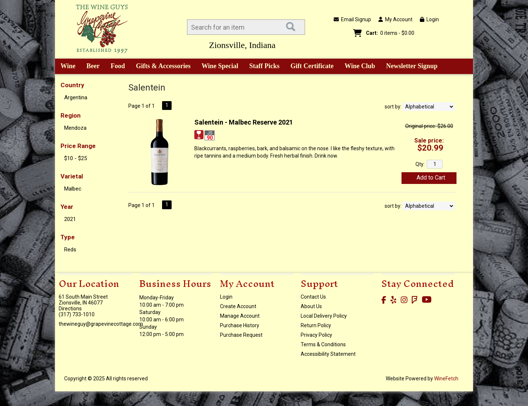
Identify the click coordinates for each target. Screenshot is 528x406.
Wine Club (357, 66)
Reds (70, 249)
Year (66, 206)
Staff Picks (264, 66)
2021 (70, 219)
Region (70, 115)
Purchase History (239, 325)
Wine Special (220, 66)
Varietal (71, 176)
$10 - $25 (75, 158)
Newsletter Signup (411, 66)
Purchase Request (241, 335)
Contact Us (313, 297)
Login (429, 19)
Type (67, 237)
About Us (311, 306)
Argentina (75, 97)
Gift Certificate (311, 66)
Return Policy (316, 325)
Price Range (78, 146)
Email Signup (352, 19)
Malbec (72, 188)
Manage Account (240, 316)
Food (115, 66)
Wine (65, 66)
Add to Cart (431, 177)
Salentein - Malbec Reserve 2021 (243, 122)
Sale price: (429, 140)
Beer (90, 66)
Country (72, 85)
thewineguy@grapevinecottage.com (101, 324)
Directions (70, 308)
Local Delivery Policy (324, 316)
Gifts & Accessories (161, 66)
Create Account (238, 306)
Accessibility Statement (328, 354)
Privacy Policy (316, 335)
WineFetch (446, 378)
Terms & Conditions (323, 344)
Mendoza (75, 128)
